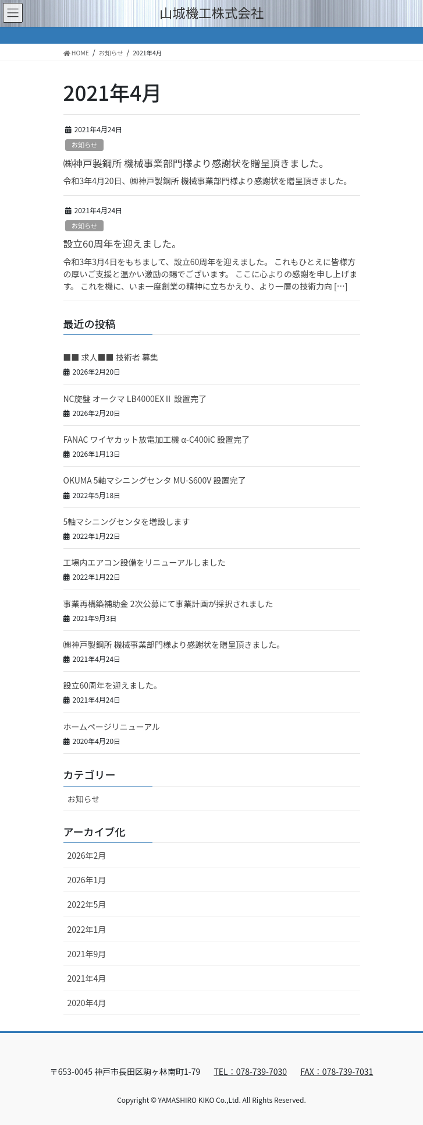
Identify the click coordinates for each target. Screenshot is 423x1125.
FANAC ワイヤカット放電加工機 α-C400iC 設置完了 (156, 439)
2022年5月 (86, 904)
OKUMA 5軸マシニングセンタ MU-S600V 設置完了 (154, 480)
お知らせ (85, 144)
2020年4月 (86, 1002)
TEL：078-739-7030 (250, 1071)
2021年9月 (86, 954)
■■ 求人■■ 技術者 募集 (110, 357)
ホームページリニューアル (112, 726)
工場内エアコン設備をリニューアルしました (144, 562)
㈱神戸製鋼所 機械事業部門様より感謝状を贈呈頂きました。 (196, 163)
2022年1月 (86, 929)
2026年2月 (86, 855)
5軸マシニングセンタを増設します (126, 521)
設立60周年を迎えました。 (122, 244)
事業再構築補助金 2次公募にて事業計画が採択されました (168, 603)
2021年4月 (86, 978)
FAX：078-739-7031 (336, 1071)
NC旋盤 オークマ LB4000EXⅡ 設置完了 (135, 398)
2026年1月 (86, 880)
